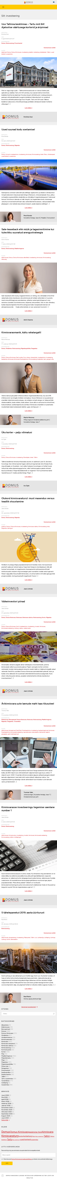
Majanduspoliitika (26, 348)
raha (52, 359)
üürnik (8, 939)
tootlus (12, 837)
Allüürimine (5, 1025)
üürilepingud (17, 837)
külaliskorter (43, 52)
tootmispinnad (15, 734)
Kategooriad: (5, 41)
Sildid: (3, 50)
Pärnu (45, 154)
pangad (49, 359)
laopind (48, 732)
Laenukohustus (27, 732)
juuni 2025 (5, 1118)
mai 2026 (4, 1097)
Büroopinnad (12, 719)
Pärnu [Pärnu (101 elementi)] (33, 1136)
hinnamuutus (12, 835)
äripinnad (4, 52)
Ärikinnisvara (5, 719)
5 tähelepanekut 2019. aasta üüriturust (22, 912)
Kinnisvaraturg (10, 43)
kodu (48, 526)
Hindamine (9, 348)
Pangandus (34, 348)
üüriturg (16, 628)
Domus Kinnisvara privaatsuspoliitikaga (21, 1159)
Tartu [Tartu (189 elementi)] (9, 1139)
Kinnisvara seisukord (8, 1043)
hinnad (8, 154)
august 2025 (5, 1116)
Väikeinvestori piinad (13, 601)
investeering (25, 52)
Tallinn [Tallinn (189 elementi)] (47, 1136)
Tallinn (49, 52)
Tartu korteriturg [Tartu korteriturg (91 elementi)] (16, 1139)
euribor (21, 357)
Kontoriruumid (6, 1050)
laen (45, 359)
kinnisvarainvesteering (7, 628)
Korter (44, 617)
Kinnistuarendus (6, 1039)
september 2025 (7, 1114)
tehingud (10, 528)
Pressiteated (18, 43)
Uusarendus (5, 1085)
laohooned (42, 732)
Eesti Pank (19, 730)
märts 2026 (5, 1101)
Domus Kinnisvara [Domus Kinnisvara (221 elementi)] (19, 1131)
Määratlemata (5, 1058)
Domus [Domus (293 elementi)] (5, 1131)
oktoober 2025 (6, 1112)
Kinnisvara (19, 617)
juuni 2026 (5, 1095)
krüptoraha (40, 359)
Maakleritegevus (19, 248)
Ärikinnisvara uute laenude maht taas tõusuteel (27, 703)
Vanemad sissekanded (28, 1007)
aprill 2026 (4, 1099)
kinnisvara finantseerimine (21, 359)
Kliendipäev (26, 457)
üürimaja (52, 937)
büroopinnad (12, 730)
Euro (24, 357)
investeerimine (14, 154)
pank (9, 734)
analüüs (3, 526)
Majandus (17, 145)
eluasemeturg (12, 937)
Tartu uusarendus (7, 1078)
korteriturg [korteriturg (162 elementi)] (27, 1136)
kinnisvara (28, 154)
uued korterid (5, 156)
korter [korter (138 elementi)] (21, 1136)
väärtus (21, 628)
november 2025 (6, 1110)
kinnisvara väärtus (33, 526)
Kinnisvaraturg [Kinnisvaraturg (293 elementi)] (10, 1135)
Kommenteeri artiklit (50, 47)
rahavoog (4, 259)
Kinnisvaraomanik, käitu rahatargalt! (21, 332)
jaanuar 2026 (5, 1105)
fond (17, 626)
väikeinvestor (27, 628)
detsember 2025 (7, 1108)
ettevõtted (26, 257)
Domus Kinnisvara (16, 52)
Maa (2, 1054)
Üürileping (4, 1083)
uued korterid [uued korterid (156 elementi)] (25, 1139)
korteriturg (36, 52)
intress (28, 357)
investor (37, 626)
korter (41, 154)
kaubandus (4, 359)
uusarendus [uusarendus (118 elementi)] (34, 1140)
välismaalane (13, 939)
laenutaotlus (35, 732)
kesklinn (31, 52)
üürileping (47, 937)
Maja (3, 1060)
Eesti (17, 357)
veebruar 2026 (6, 1103)
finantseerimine (26, 730)
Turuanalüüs (17, 721)
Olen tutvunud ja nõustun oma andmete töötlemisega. (27, 1159)
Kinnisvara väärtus (28, 617)
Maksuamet (27, 937)
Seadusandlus (5, 1072)
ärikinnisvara (4, 257)
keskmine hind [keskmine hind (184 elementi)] (35, 1132)
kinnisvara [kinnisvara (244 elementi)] (47, 1131)
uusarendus (9, 54)
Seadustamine (6, 1074)
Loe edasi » (28, 108)
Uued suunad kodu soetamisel (18, 129)
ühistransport (51, 154)
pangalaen (4, 734)
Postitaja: (4, 32)
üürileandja (41, 937)
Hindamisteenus (6, 1037)
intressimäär (34, 357)
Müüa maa (4, 1066)
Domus (3, 43)
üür (36, 937)
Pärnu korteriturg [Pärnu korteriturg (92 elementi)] (39, 1136)
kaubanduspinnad (43, 730)
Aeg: (2, 37)
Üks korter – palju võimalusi (16, 432)
